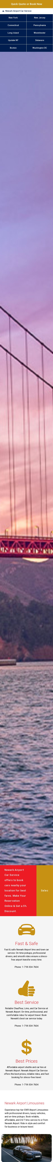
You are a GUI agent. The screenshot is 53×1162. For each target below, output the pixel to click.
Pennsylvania (39, 25)
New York (13, 18)
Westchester (40, 33)
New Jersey (39, 18)
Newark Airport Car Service (18, 11)
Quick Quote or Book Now (26, 4)
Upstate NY (13, 40)
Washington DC (40, 48)
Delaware (39, 40)
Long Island (13, 33)
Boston (13, 48)
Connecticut (13, 25)
